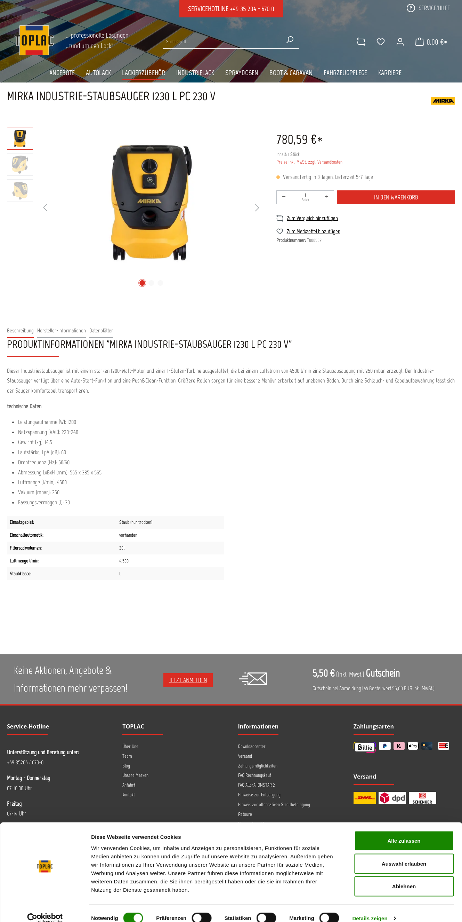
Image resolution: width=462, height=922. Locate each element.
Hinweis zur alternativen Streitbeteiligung (274, 804)
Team (127, 756)
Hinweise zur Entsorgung (259, 795)
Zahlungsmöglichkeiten (257, 766)
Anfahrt (128, 785)
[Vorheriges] (45, 208)
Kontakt (128, 795)
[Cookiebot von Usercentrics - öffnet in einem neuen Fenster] (45, 908)
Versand (245, 756)
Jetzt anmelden (188, 680)
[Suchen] (289, 40)
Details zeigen (369, 908)
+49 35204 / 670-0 (25, 762)
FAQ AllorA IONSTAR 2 (256, 785)
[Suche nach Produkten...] (222, 41)
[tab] (20, 331)
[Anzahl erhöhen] (326, 197)
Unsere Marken (135, 775)
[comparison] (360, 42)
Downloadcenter (252, 746)
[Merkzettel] (379, 42)
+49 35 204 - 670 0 (252, 9)
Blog (126, 766)
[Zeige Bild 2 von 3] (151, 283)
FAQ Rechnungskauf (254, 775)
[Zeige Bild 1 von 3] (142, 283)
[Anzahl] (305, 197)
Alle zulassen (403, 831)
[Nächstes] (257, 208)
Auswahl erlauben (404, 854)
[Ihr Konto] (399, 42)
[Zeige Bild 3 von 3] (160, 283)
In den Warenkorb (396, 197)
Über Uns (130, 746)
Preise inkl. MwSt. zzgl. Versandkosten (309, 162)
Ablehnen (404, 876)
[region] (134, 208)
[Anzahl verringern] (284, 197)
